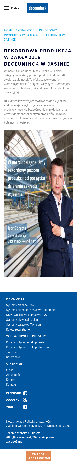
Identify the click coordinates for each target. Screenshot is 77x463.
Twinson (11, 352)
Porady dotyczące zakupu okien (26, 342)
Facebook (13, 393)
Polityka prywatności (38, 421)
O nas (9, 370)
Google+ (12, 400)
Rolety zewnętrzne (18, 329)
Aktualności (25, 30)
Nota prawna (14, 421)
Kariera (10, 380)
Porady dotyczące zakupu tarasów (28, 347)
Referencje (13, 357)
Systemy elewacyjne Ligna (23, 320)
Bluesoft (35, 433)
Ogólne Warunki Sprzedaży (25, 426)
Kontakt (11, 384)
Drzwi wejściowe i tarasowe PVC (26, 315)
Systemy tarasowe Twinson (23, 324)
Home (8, 30)
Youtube (12, 407)
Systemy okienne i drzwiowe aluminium (31, 310)
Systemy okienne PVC (20, 305)
